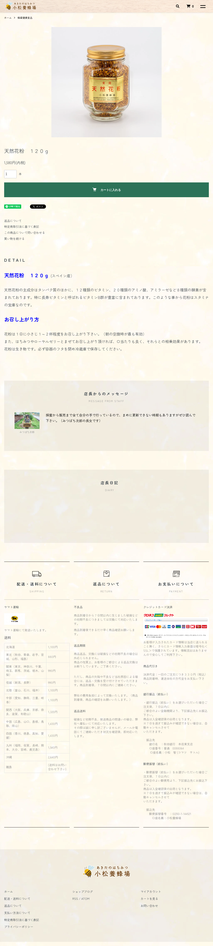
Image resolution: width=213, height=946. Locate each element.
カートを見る (149, 898)
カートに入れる (106, 190)
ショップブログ (82, 891)
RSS (75, 898)
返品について (13, 221)
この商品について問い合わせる (24, 232)
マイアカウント (151, 891)
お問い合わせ (149, 906)
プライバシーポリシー (18, 927)
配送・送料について (17, 898)
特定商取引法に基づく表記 (21, 226)
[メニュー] (202, 6)
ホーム (8, 17)
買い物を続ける (14, 238)
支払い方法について (17, 913)
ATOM (85, 898)
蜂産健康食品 (24, 17)
